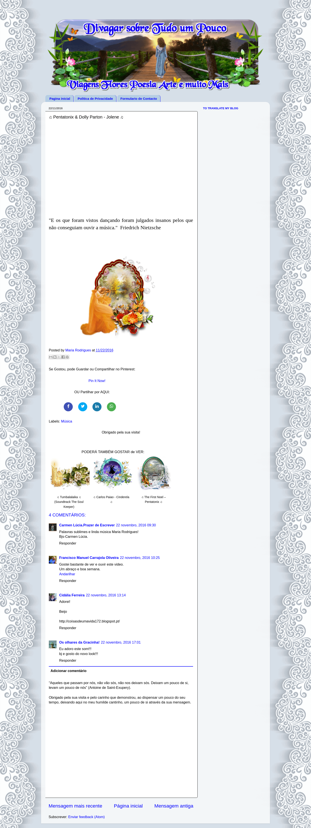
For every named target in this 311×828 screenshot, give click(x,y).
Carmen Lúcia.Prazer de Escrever (87, 525)
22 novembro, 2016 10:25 (140, 558)
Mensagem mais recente (75, 806)
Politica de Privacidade (95, 98)
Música (66, 421)
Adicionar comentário (68, 671)
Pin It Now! (97, 381)
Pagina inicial (59, 98)
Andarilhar (67, 574)
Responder (67, 543)
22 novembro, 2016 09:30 (136, 525)
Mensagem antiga (173, 806)
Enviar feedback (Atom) (86, 817)
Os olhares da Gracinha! (79, 642)
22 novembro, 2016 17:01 (121, 642)
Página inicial (128, 806)
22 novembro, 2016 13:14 (106, 595)
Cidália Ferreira (72, 595)
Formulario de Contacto (139, 98)
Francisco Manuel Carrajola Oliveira (89, 558)
